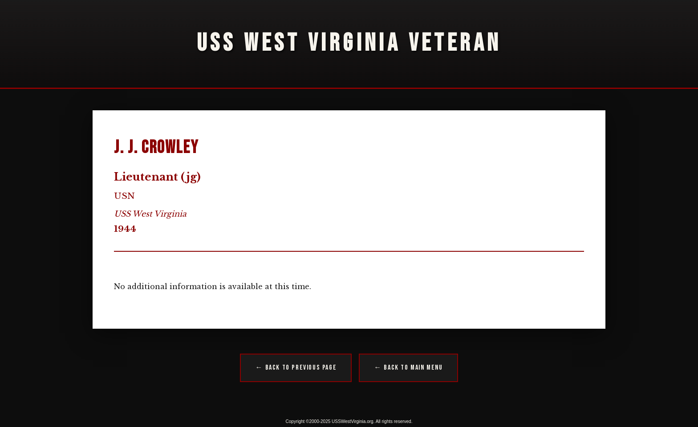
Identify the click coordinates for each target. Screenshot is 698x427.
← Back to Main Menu (408, 367)
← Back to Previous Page (296, 367)
